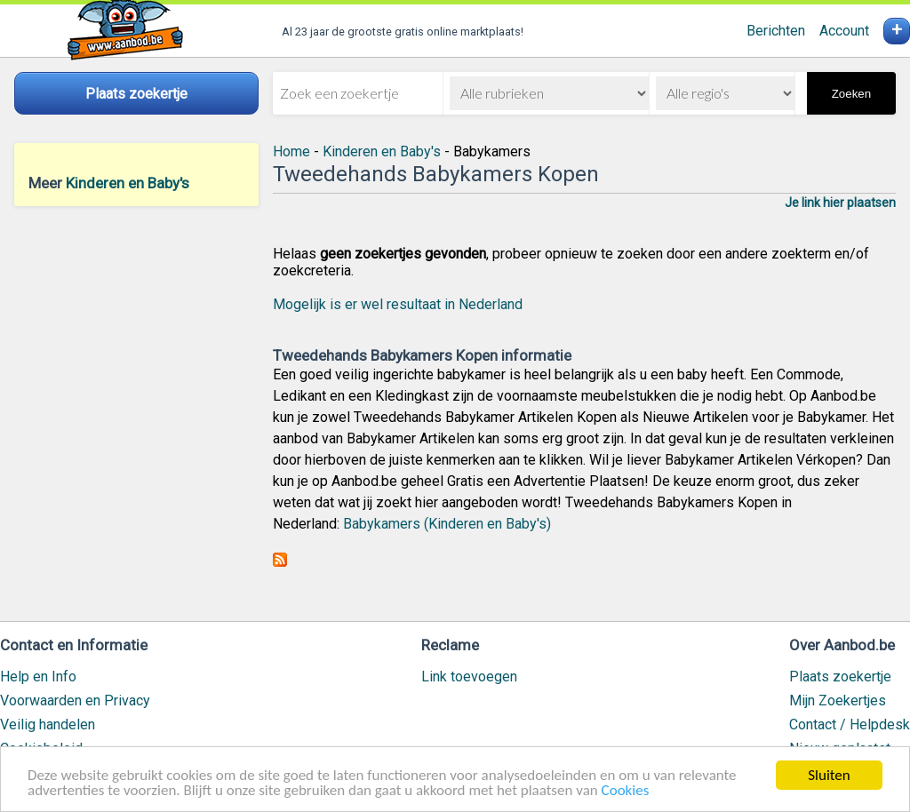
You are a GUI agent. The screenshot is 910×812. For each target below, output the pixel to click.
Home (291, 151)
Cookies (626, 791)
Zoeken (851, 93)
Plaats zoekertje (840, 676)
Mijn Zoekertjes (837, 700)
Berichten (775, 30)
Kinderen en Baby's (127, 183)
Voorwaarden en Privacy (75, 700)
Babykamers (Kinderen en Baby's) (447, 523)
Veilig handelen (47, 724)
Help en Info (38, 676)
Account (844, 30)
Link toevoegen (469, 676)
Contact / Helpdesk (849, 724)
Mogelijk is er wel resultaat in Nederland (398, 304)
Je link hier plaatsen (840, 202)
